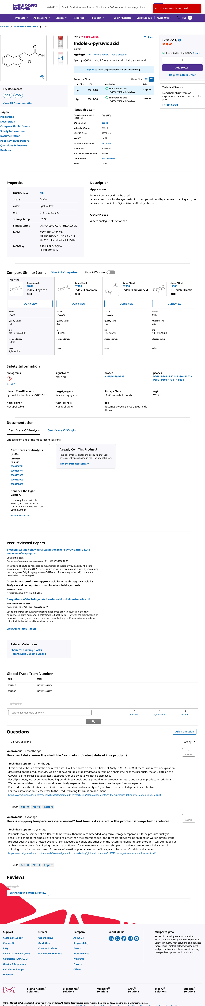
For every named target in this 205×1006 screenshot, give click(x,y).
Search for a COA (20, 515)
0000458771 (17, 466)
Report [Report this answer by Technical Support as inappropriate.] (48, 798)
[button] (122, 17)
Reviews (5, 150)
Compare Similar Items (15, 126)
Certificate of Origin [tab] (61, 430)
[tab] (7, 26)
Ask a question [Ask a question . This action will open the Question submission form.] (119, 54)
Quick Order (163, 17)
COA (7, 95)
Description (7, 121)
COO (18, 95)
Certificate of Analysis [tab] (24, 430)
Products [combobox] (50, 6)
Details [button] (196, 52)
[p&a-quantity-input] (182, 60)
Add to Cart (182, 67)
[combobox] (103, 7)
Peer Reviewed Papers (14, 140)
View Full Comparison (64, 272)
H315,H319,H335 (114, 376)
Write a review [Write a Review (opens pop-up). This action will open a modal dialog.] (101, 54)
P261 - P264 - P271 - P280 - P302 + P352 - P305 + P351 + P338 (172, 378)
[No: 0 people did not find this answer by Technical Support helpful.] (36, 799)
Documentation (10, 136)
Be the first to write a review (29, 885)
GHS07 (11, 384)
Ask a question (184, 723)
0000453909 (17, 475)
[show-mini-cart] (184, 18)
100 (42, 193)
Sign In (90, 69)
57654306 (106, 143)
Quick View (30, 303)
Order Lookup (144, 17)
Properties (7, 117)
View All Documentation (18, 103)
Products (4, 26)
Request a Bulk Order (182, 74)
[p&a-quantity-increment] (200, 59)
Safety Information (12, 131)
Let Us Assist (170, 105)
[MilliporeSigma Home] (25, 7)
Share (149, 37)
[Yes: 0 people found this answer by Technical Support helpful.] (24, 799)
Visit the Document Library (74, 463)
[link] (16, 703)
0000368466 (17, 484)
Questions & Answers (13, 145)
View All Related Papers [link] (21, 628)
